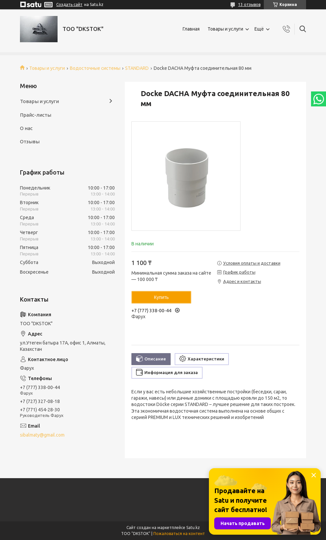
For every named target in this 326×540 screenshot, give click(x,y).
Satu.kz (193, 527)
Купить (161, 297)
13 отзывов (249, 4)
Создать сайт (69, 4)
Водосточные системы (95, 68)
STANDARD (137, 68)
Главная (191, 29)
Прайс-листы (35, 115)
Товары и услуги (225, 29)
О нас (26, 128)
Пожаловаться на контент (179, 533)
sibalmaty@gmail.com (42, 435)
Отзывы (30, 141)
